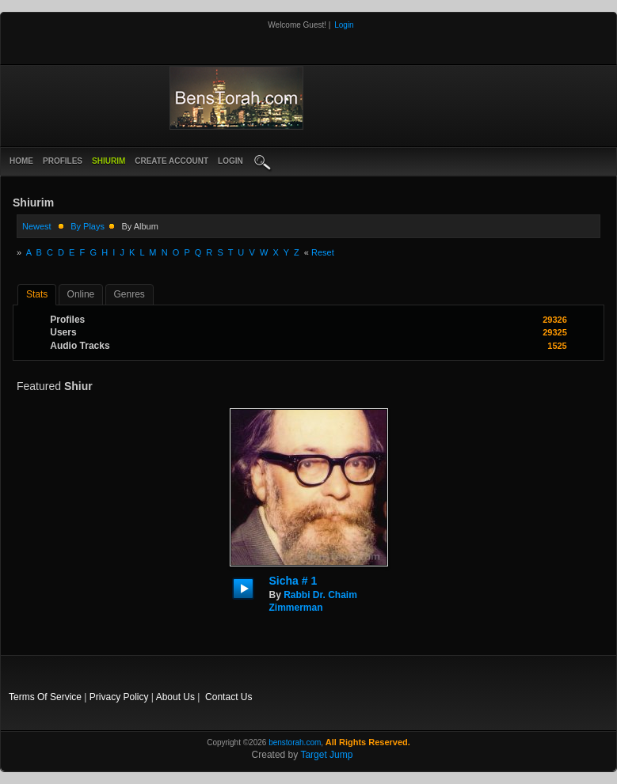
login (230, 161)
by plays (87, 226)
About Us (175, 697)
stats (37, 294)
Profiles (62, 161)
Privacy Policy (119, 697)
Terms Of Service (45, 697)
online (81, 294)
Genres (129, 294)
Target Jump (326, 754)
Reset (322, 252)
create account (171, 161)
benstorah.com (295, 742)
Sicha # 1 (293, 580)
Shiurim (108, 161)
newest (36, 226)
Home (21, 161)
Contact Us (228, 697)
